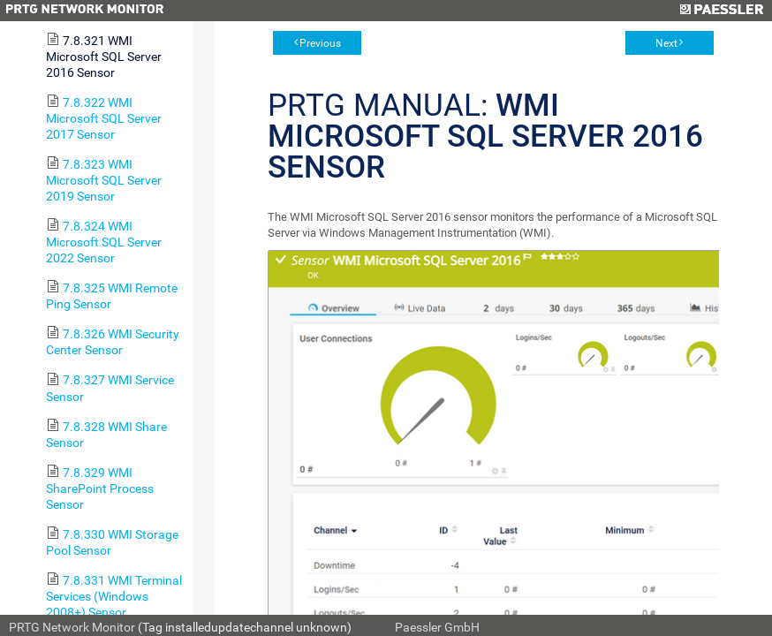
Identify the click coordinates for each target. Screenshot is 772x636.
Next (666, 43)
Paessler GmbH (437, 627)
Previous (320, 43)
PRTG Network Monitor (72, 627)
